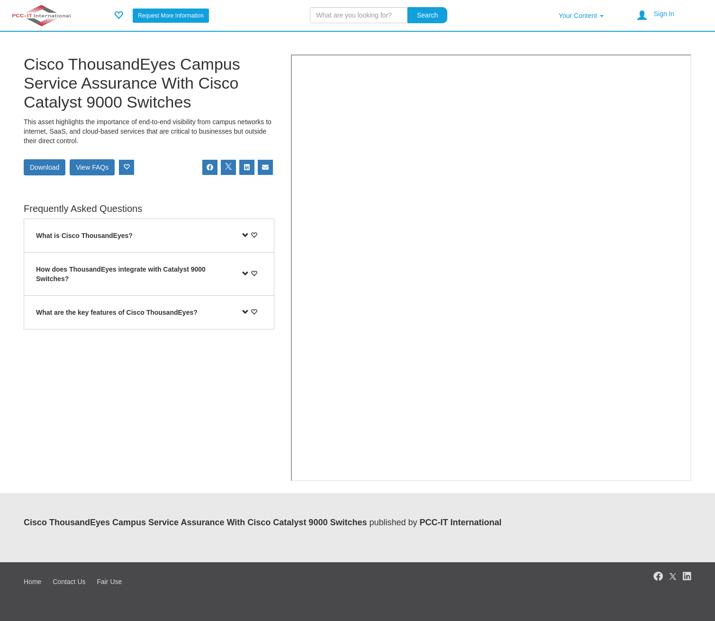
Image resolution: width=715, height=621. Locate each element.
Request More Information (171, 15)
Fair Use (109, 581)
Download (44, 167)
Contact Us (69, 581)
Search (427, 15)
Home (32, 581)
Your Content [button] (581, 15)
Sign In (664, 14)
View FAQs (92, 167)
